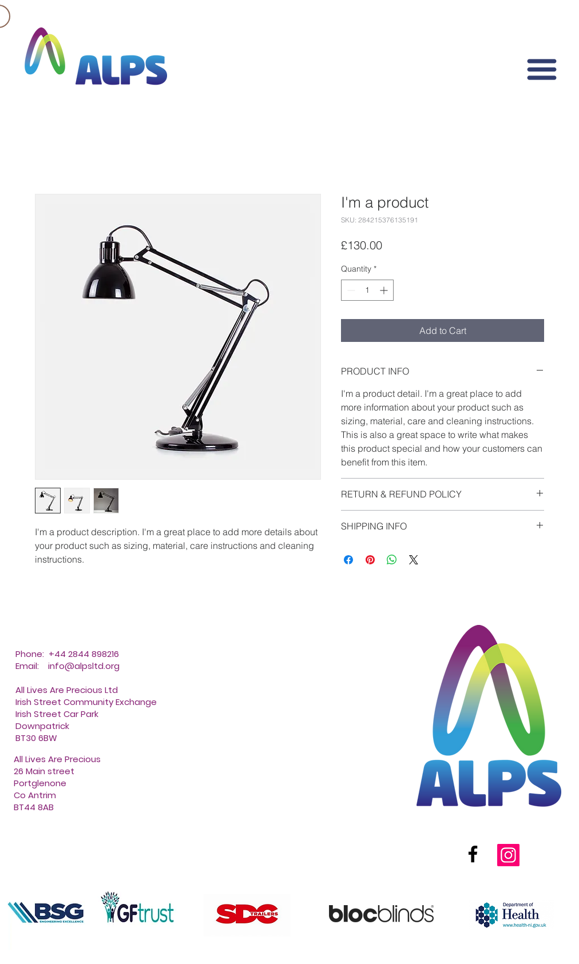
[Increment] (385, 290)
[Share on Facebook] (348, 560)
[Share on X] (414, 560)
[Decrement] (350, 290)
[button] (541, 69)
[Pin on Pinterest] (370, 560)
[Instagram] (508, 855)
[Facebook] (473, 854)
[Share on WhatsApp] (392, 560)
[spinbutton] (367, 290)
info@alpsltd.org (84, 666)
